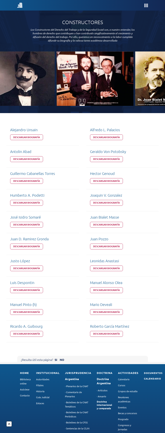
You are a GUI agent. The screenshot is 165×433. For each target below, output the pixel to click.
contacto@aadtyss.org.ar (134, 418)
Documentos (153, 315)
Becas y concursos (127, 355)
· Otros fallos (72, 376)
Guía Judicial (43, 339)
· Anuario (101, 338)
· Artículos (102, 332)
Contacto (25, 337)
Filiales (40, 327)
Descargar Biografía (26, 137)
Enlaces (40, 345)
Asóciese (24, 331)
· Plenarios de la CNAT (76, 328)
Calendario (124, 321)
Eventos (122, 349)
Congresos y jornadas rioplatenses (124, 372)
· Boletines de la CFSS (76, 364)
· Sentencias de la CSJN (77, 370)
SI (56, 302)
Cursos (121, 327)
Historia (40, 333)
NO (62, 302)
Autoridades (42, 321)
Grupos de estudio (128, 333)
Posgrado (123, 361)
